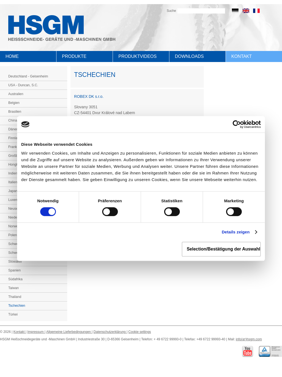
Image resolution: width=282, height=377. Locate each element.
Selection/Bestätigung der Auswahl (223, 249)
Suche (171, 10)
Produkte (74, 56)
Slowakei (15, 261)
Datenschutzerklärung (110, 332)
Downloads (189, 56)
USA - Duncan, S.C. (23, 85)
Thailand (14, 297)
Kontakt (241, 56)
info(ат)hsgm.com (249, 339)
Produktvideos (137, 56)
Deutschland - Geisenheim (28, 76)
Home (12, 56)
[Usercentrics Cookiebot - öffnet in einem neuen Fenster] (237, 124)
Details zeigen (236, 232)
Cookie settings (139, 332)
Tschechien (16, 306)
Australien (15, 94)
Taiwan (13, 288)
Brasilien (14, 112)
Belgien (14, 103)
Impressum (36, 332)
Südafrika (15, 279)
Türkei (13, 314)
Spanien (14, 270)
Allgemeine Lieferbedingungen (69, 332)
